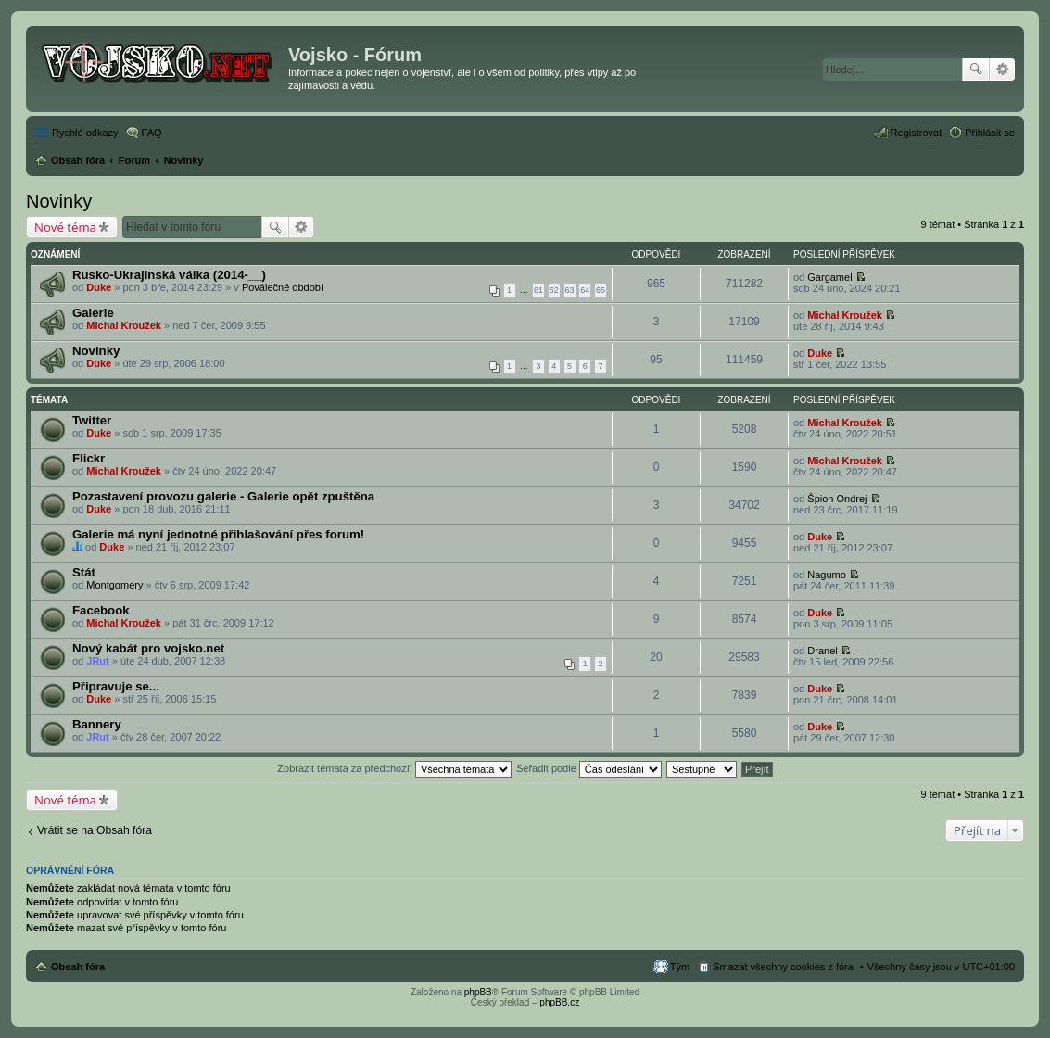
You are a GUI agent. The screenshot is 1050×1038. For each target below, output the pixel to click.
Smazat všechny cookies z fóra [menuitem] (783, 966)
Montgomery (114, 584)
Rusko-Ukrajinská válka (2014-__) (169, 275)
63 (570, 290)
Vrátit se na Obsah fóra (94, 830)
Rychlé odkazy (85, 132)
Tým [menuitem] (679, 966)
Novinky (59, 201)
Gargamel (829, 277)
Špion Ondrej (837, 498)
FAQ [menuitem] (152, 132)
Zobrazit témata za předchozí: (394, 768)
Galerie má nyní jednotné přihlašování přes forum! (218, 534)
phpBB (478, 992)
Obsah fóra (78, 966)
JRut (97, 660)
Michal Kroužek (123, 325)
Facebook (101, 610)
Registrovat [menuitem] (916, 132)
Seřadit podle (589, 768)
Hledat (976, 69)
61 (538, 290)
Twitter (91, 420)
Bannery (96, 724)
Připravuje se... (115, 686)
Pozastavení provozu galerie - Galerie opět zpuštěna (223, 496)
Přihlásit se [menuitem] (990, 132)
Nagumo (826, 574)
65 (600, 290)
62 (554, 290)
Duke (98, 287)
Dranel (822, 650)
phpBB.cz (559, 1002)
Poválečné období (282, 287)
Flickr (88, 458)
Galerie (93, 313)
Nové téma (65, 227)
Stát (83, 572)
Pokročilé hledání (1002, 69)
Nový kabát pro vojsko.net (148, 648)
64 (584, 290)
